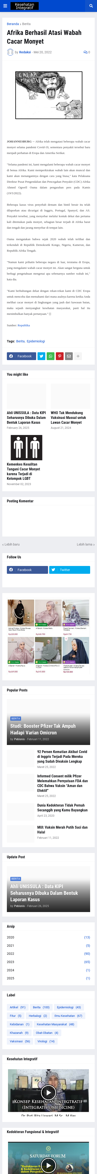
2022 (48, 954)
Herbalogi (38, 1015)
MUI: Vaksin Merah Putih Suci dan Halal (62, 829)
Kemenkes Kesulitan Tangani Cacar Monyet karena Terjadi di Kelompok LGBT (23, 471)
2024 (48, 970)
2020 (48, 937)
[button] (5, 6)
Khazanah (19, 1032)
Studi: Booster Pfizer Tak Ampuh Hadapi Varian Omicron (43, 729)
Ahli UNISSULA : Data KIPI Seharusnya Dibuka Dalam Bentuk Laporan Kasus (26, 418)
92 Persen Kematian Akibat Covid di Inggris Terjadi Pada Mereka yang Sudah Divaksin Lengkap (62, 757)
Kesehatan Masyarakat (55, 1024)
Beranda (13, 24)
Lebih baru (12, 544)
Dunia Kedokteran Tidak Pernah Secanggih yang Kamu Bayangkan (62, 807)
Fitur (16, 1015)
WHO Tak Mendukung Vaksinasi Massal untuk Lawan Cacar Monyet (68, 418)
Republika (24, 325)
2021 (48, 946)
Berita (26, 24)
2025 (48, 978)
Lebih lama (84, 544)
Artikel (18, 1007)
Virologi (46, 1041)
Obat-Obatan (47, 1032)
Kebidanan (20, 1024)
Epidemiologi (36, 341)
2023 (48, 962)
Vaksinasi (20, 1041)
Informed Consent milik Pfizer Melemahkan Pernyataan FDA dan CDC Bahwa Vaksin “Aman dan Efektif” (62, 783)
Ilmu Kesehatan (68, 1015)
